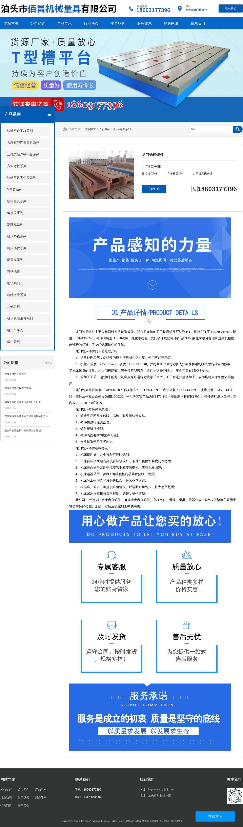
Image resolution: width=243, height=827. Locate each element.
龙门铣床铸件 (85, 331)
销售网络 (171, 23)
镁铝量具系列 (16, 201)
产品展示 (64, 23)
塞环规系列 (15, 224)
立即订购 (154, 188)
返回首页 (91, 129)
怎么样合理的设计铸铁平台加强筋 (22, 430)
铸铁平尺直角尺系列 (21, 177)
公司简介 (38, 23)
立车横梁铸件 (175, 173)
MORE (48, 362)
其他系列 (13, 306)
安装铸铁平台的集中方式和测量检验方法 (26, 416)
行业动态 (91, 23)
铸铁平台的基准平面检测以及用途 (22, 402)
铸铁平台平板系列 (20, 131)
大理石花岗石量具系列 (23, 142)
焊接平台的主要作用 (15, 373)
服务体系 (144, 23)
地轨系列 (13, 283)
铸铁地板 (13, 271)
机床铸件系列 (122, 129)
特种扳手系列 (16, 295)
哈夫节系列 (15, 330)
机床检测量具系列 (20, 318)
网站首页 (11, 23)
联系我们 (230, 8)
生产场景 (117, 23)
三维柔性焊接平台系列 (23, 154)
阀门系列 (13, 342)
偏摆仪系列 (15, 213)
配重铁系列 (15, 260)
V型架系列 (14, 189)
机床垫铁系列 (16, 236)
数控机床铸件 (150, 173)
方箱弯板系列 (16, 166)
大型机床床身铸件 (202, 174)
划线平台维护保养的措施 (17, 388)
